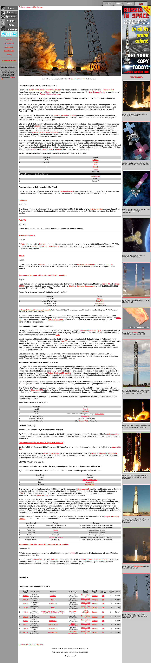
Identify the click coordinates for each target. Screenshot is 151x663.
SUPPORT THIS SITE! (9, 61)
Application (72, 611)
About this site (9, 47)
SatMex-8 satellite (67, 191)
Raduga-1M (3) (53, 624)
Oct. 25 (25, 621)
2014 (21, 493)
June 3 (25, 607)
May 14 (25, 603)
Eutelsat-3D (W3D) (27, 235)
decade (59, 149)
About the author (9, 51)
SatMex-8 (96, 160)
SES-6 (96, 169)
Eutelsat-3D (52, 603)
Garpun (55, 530)
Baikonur (94, 596)
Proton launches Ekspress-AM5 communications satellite (43, 544)
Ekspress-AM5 (37, 390)
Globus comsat (99, 414)
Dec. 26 (25, 632)
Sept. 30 (25, 617)
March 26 (26, 596)
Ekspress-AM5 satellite (77, 79)
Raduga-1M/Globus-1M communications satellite (36, 310)
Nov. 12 (25, 624)
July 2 (25, 612)
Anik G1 (95, 162)
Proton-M (24, 244)
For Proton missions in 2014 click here (31, 644)
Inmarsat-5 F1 (95, 176)
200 (103, 596)
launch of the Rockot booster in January (44, 90)
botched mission (96, 209)
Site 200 (34, 246)
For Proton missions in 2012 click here (31, 7)
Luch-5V (60, 537)
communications (73, 625)
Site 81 (71, 286)
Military (73, 624)
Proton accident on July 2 (90, 330)
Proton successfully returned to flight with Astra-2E (41, 443)
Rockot (48, 92)
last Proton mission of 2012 (65, 115)
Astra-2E (95, 167)
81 (103, 612)
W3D (95, 164)
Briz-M (41, 244)
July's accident (113, 434)
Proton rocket (108, 90)
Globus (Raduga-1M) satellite (59, 373)
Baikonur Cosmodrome (49, 246)
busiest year (47, 149)
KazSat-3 (51, 537)
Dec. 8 (26, 628)
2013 (37, 126)
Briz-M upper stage (55, 320)
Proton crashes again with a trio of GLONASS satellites (42, 275)
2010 (32, 149)
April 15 (25, 599)
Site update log (9, 43)
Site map (9, 39)
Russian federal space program (45, 132)
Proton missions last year (50, 94)
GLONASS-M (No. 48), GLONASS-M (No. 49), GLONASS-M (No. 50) (52, 612)
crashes (134, 332)
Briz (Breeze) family (97, 92)
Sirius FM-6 (99, 301)
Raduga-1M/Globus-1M (89, 480)
